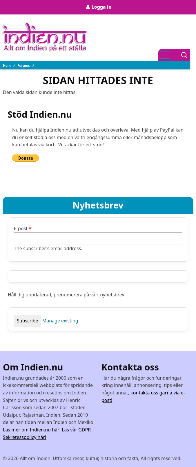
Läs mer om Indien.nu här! (32, 430)
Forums (23, 65)
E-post (21, 228)
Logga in (101, 7)
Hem (7, 65)
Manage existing (60, 321)
